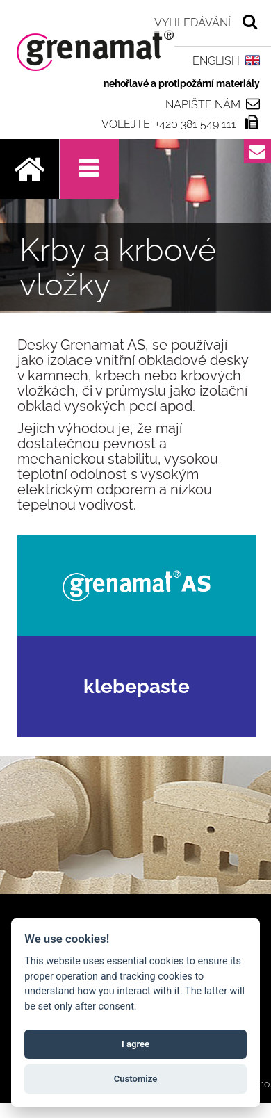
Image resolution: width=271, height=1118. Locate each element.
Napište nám (202, 104)
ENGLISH (216, 60)
